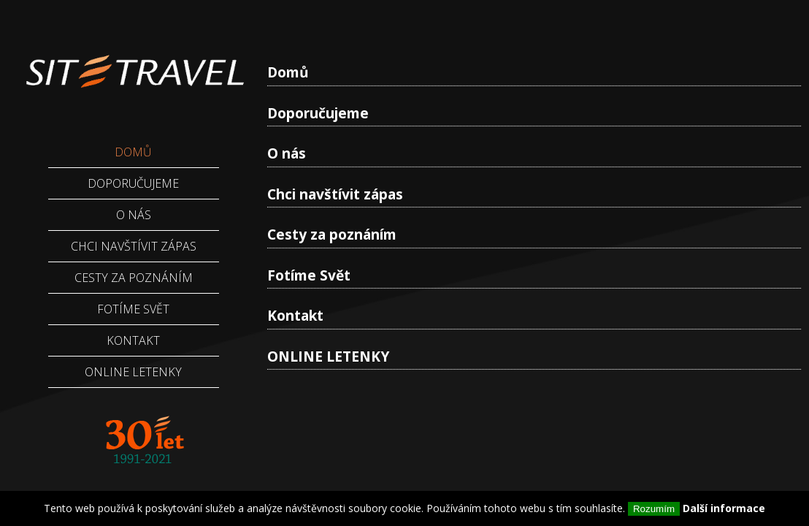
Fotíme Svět (308, 275)
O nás (286, 153)
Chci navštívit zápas (335, 194)
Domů (288, 72)
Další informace (724, 508)
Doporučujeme (318, 113)
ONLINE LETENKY (328, 356)
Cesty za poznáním (331, 234)
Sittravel (133, 62)
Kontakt (295, 315)
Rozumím (654, 508)
